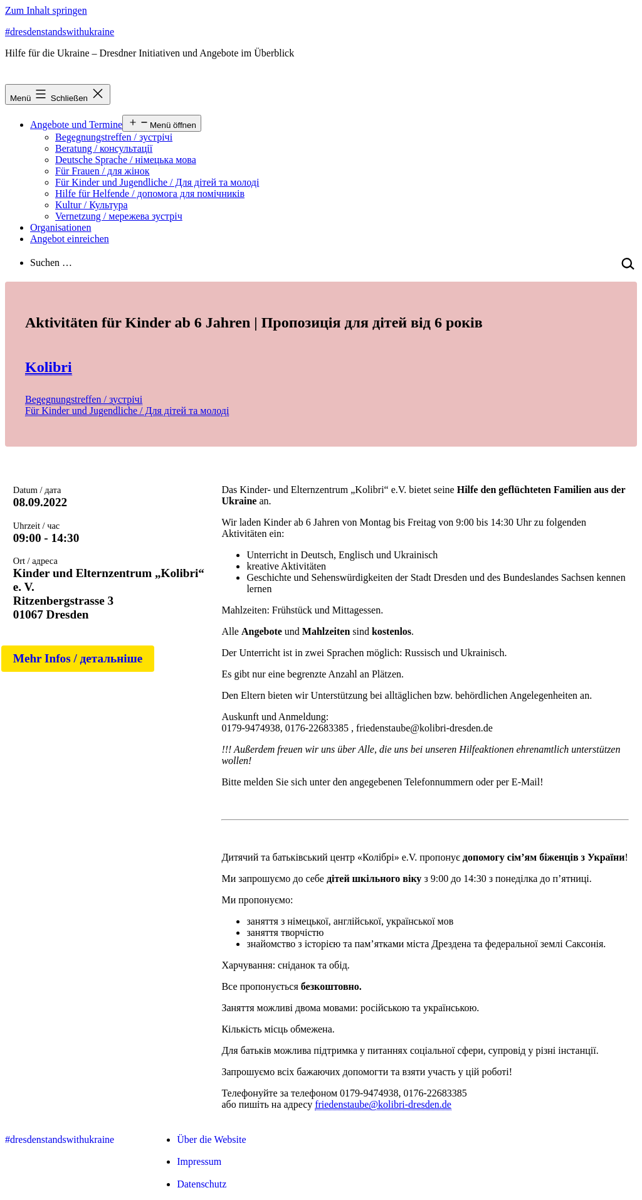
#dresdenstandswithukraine (59, 31)
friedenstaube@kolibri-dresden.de (383, 1104)
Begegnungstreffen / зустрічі (113, 137)
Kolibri (48, 367)
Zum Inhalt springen (46, 10)
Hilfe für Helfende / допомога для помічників (150, 193)
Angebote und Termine (76, 124)
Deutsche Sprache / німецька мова (125, 159)
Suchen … (51, 262)
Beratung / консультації (103, 148)
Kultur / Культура (91, 204)
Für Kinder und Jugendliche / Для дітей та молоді (157, 182)
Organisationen (60, 227)
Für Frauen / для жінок (102, 171)
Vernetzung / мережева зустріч (118, 216)
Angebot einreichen (69, 238)
